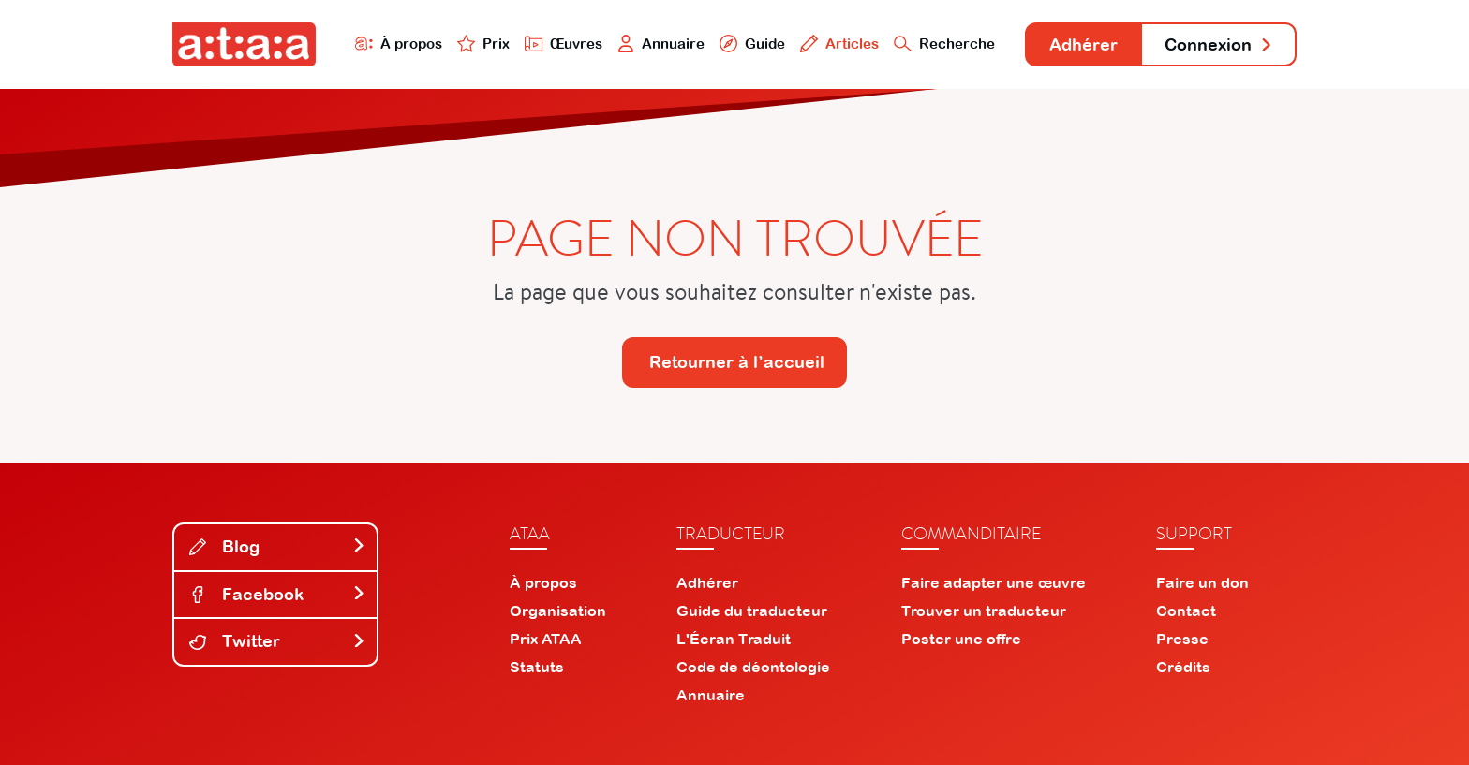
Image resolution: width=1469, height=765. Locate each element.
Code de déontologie (753, 666)
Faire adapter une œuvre (993, 582)
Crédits (1183, 666)
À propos (398, 43)
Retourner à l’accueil (736, 362)
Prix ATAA (546, 638)
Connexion (1219, 44)
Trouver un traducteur (983, 610)
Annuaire (661, 43)
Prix (483, 43)
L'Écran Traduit (733, 638)
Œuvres (563, 43)
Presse (1182, 638)
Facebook (277, 594)
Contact (1186, 610)
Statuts (537, 666)
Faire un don (1202, 582)
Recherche (944, 43)
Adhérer (1083, 44)
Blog (277, 546)
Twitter (277, 641)
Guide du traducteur (751, 610)
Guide (752, 43)
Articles (839, 43)
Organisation (558, 610)
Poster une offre (961, 638)
